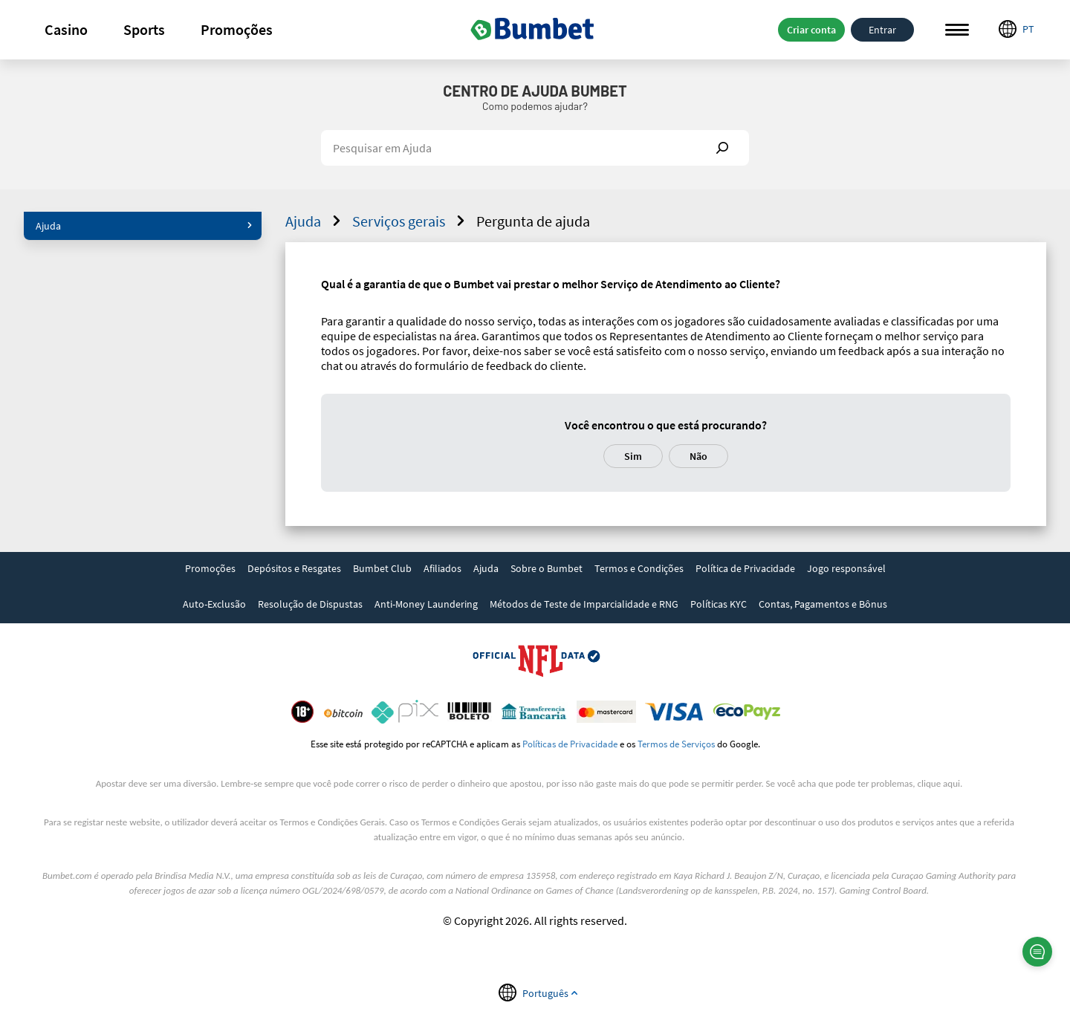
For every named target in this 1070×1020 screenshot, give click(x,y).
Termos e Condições (639, 568)
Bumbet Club (382, 568)
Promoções (237, 29)
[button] (66, 30)
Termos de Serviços (676, 744)
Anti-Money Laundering (426, 604)
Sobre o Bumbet (546, 568)
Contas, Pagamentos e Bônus (823, 604)
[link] (210, 570)
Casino (66, 29)
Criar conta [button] (811, 29)
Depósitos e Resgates (294, 568)
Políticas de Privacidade (569, 744)
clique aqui (939, 783)
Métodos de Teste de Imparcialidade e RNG (584, 604)
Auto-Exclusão (214, 604)
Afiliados (442, 568)
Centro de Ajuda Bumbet (534, 91)
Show (722, 148)
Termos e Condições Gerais (332, 822)
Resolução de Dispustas (310, 604)
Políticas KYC (718, 604)
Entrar (882, 29)
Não (698, 456)
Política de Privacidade (745, 568)
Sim (633, 456)
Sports (144, 29)
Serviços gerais (410, 221)
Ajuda (144, 226)
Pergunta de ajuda (533, 221)
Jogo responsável (846, 568)
